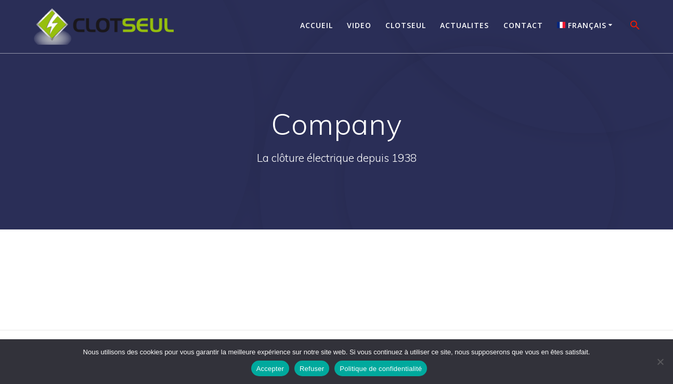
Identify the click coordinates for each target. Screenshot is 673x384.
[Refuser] (660, 361)
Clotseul (405, 25)
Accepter (270, 369)
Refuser (312, 369)
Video (359, 25)
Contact (523, 25)
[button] (635, 26)
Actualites (464, 25)
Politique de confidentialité (381, 369)
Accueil (316, 25)
